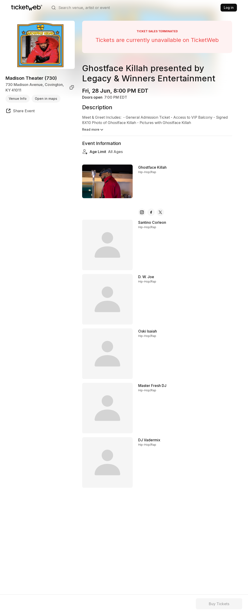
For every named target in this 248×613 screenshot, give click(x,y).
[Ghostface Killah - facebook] (151, 208)
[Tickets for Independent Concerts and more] (26, 7)
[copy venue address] (72, 87)
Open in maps (46, 98)
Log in (229, 7)
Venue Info (18, 98)
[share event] (20, 111)
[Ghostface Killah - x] (160, 208)
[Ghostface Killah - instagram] (142, 208)
